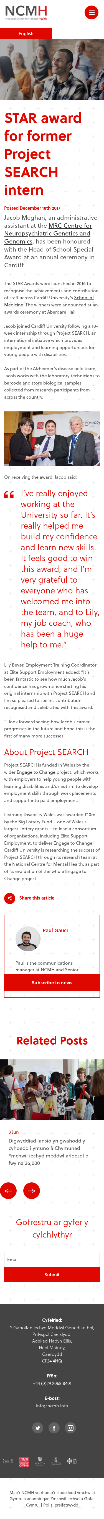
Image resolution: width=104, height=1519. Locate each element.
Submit (52, 1274)
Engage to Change (36, 772)
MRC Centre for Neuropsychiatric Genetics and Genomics (48, 233)
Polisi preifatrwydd (60, 1505)
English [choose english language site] (26, 33)
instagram (70, 1427)
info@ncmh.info (52, 1405)
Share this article (29, 898)
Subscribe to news (52, 982)
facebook (54, 1427)
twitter (37, 1427)
